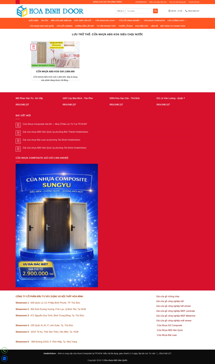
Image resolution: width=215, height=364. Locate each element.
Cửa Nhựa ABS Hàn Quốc (42, 26)
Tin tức (44, 20)
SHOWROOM (140, 2)
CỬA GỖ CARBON (65, 26)
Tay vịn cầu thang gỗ (177, 2)
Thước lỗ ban (194, 2)
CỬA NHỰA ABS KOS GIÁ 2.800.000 (55, 71)
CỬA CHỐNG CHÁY (177, 20)
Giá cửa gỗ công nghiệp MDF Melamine (175, 316)
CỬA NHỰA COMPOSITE (154, 20)
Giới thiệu (33, 20)
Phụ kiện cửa (141, 26)
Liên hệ (154, 26)
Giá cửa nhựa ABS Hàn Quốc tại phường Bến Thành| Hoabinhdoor (55, 132)
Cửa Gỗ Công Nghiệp (130, 20)
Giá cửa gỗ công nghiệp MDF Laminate (175, 311)
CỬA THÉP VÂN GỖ (83, 20)
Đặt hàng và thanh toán (172, 26)
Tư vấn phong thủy (106, 26)
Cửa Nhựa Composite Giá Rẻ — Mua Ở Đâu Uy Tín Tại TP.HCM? (55, 124)
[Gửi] (155, 11)
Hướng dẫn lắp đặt (84, 26)
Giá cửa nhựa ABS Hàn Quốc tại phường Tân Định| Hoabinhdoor (55, 148)
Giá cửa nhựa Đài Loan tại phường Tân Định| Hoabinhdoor (51, 140)
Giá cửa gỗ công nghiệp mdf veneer (174, 320)
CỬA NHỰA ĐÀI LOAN (105, 20)
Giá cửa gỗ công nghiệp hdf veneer (173, 306)
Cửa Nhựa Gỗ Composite (170, 325)
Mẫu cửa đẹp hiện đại (157, 2)
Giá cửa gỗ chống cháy (167, 296)
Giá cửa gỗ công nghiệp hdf (170, 301)
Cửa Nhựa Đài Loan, (167, 335)
